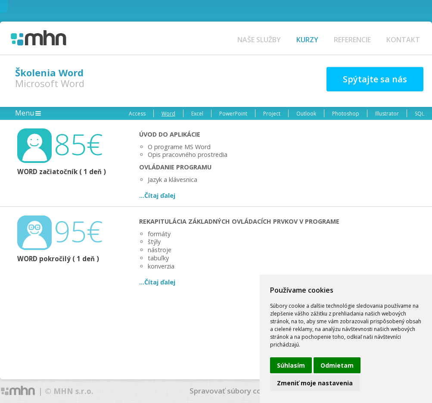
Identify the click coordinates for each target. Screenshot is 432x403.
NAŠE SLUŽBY (259, 39)
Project (271, 113)
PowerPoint (233, 113)
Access (137, 113)
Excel (197, 113)
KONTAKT (403, 39)
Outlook (306, 113)
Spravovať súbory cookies (235, 391)
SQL (419, 113)
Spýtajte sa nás (375, 79)
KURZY (307, 39)
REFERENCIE (352, 39)
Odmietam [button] (337, 365)
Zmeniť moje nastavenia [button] (315, 383)
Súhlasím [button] (291, 365)
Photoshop (345, 113)
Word (168, 113)
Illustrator (387, 113)
